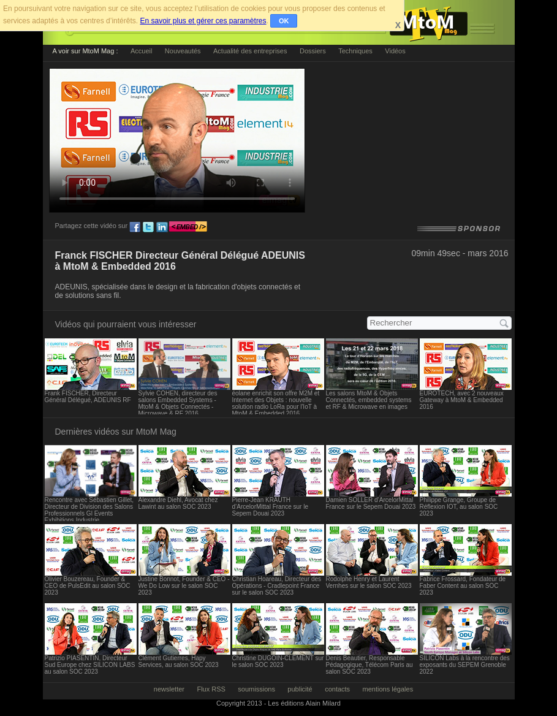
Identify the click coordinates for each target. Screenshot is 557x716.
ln (162, 227)
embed (188, 227)
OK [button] (284, 21)
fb (135, 227)
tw (148, 227)
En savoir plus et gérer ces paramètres (203, 21)
